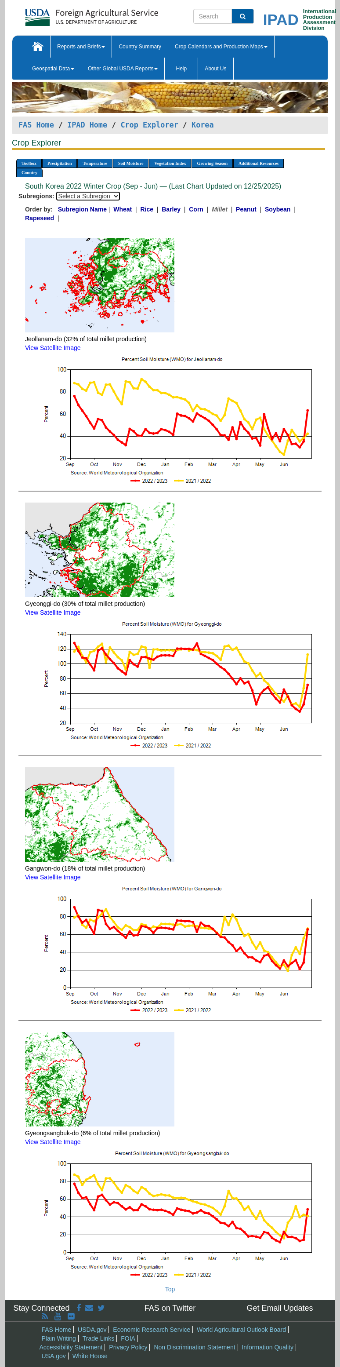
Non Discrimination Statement (194, 1347)
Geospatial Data (53, 69)
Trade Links (99, 1338)
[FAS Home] (69, 14)
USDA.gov (92, 1329)
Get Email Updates (279, 1308)
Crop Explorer (149, 124)
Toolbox (29, 163)
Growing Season (212, 163)
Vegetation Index (170, 163)
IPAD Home (87, 124)
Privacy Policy (128, 1347)
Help (181, 69)
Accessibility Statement (71, 1347)
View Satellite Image (53, 347)
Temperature (95, 163)
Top (170, 1289)
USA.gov (54, 1356)
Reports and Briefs (81, 47)
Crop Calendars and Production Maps (221, 47)
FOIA (128, 1338)
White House (90, 1356)
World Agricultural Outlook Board (241, 1329)
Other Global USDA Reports (123, 69)
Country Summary (140, 47)
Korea (203, 124)
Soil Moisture (130, 163)
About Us (215, 69)
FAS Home (36, 124)
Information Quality (267, 1347)
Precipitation (59, 163)
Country (29, 172)
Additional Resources (259, 163)
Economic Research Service (151, 1329)
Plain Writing (59, 1338)
